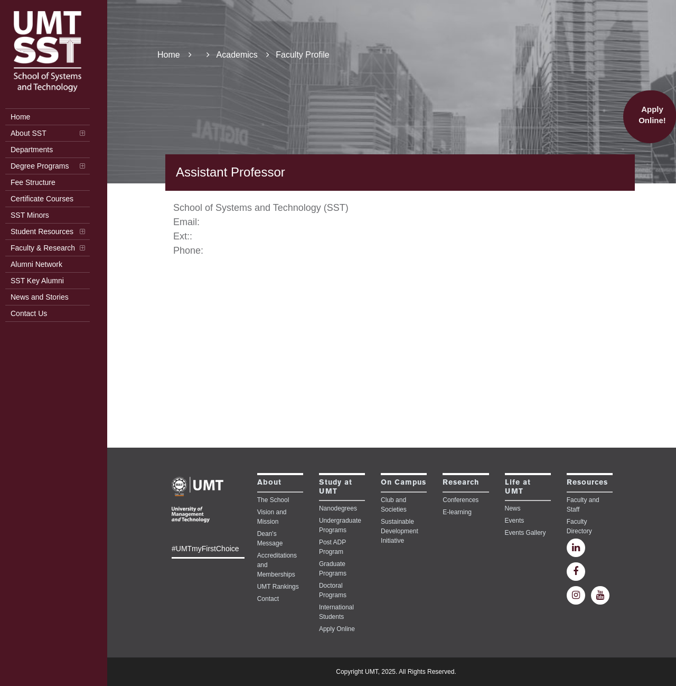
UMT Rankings (278, 586)
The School (273, 500)
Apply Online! (652, 115)
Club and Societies (394, 504)
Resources (587, 482)
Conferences (460, 500)
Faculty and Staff (583, 504)
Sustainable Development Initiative (399, 531)
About (269, 482)
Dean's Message (270, 538)
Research (461, 482)
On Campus (403, 482)
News (513, 508)
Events (514, 520)
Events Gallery (525, 532)
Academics (243, 54)
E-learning (457, 512)
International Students (336, 612)
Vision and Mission (272, 516)
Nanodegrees (338, 508)
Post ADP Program (332, 547)
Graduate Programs (332, 568)
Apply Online (337, 629)
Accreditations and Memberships (277, 565)
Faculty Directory (579, 526)
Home (174, 54)
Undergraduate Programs (340, 525)
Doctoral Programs (332, 590)
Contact (268, 598)
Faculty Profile (302, 54)
